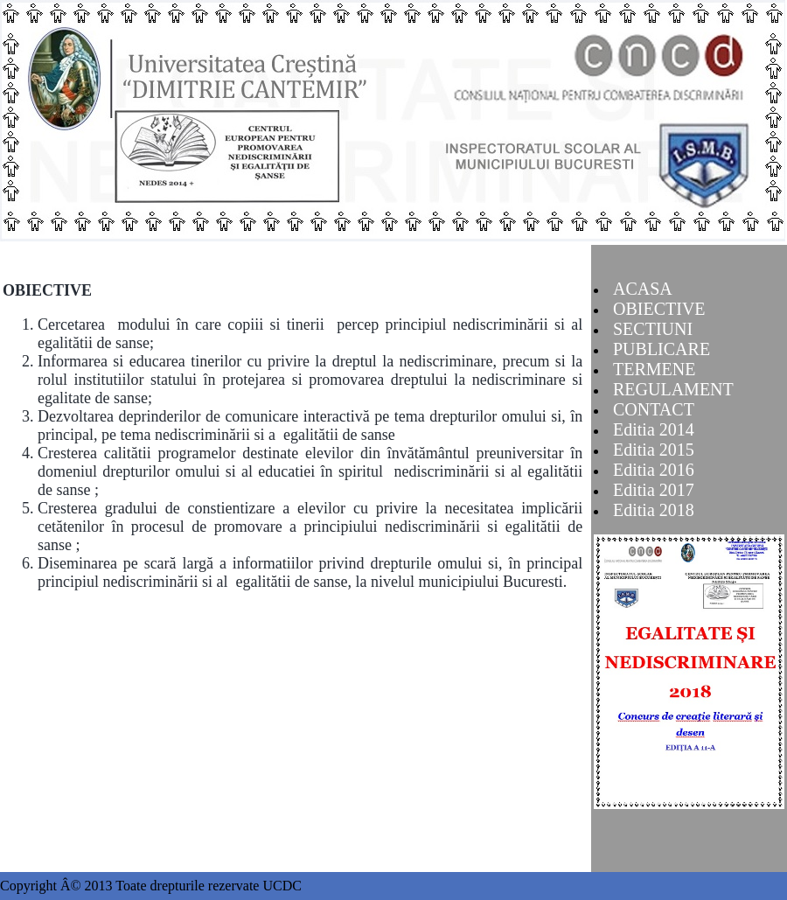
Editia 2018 (653, 510)
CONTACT (653, 409)
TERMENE (654, 369)
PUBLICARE (661, 349)
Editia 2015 (653, 449)
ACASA (642, 288)
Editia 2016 (653, 469)
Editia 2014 (653, 429)
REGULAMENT (673, 389)
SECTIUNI (653, 328)
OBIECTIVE (659, 308)
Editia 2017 (653, 489)
